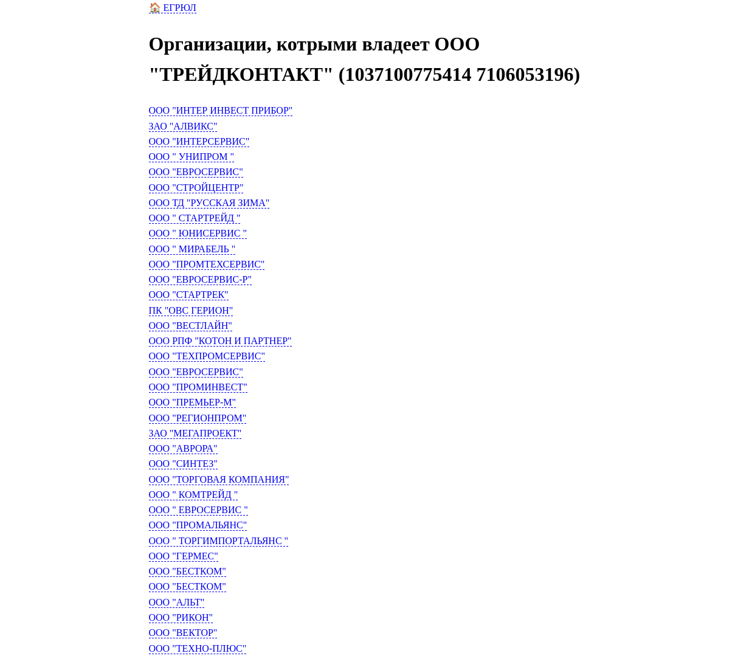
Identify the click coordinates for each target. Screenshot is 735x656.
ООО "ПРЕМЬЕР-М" (192, 402)
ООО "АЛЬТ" (177, 602)
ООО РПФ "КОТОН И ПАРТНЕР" (220, 341)
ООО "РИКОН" (181, 617)
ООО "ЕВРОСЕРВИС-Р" (200, 279)
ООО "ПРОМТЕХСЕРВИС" (207, 264)
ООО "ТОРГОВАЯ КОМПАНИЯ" (219, 479)
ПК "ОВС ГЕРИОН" (191, 310)
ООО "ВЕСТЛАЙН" (190, 325)
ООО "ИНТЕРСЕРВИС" (199, 141)
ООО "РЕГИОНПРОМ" (198, 418)
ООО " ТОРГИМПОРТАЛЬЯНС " (219, 541)
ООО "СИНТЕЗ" (183, 463)
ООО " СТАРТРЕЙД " (195, 218)
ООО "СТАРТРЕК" (189, 294)
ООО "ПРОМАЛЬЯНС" (198, 525)
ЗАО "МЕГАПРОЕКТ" (195, 433)
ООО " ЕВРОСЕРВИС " (198, 510)
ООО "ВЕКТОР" (183, 632)
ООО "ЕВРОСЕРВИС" (196, 172)
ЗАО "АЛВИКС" (183, 126)
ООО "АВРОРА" (183, 448)
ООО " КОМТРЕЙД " (193, 494)
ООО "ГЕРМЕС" (183, 556)
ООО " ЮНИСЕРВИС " (198, 233)
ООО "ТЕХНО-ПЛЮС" (198, 648)
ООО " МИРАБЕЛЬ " (192, 249)
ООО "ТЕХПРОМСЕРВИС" (207, 356)
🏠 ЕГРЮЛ (172, 7)
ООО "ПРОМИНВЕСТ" (198, 387)
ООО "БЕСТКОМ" (187, 571)
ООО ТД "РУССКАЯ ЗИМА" (209, 203)
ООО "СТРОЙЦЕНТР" (196, 187)
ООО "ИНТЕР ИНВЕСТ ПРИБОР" (221, 110)
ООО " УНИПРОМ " (192, 156)
